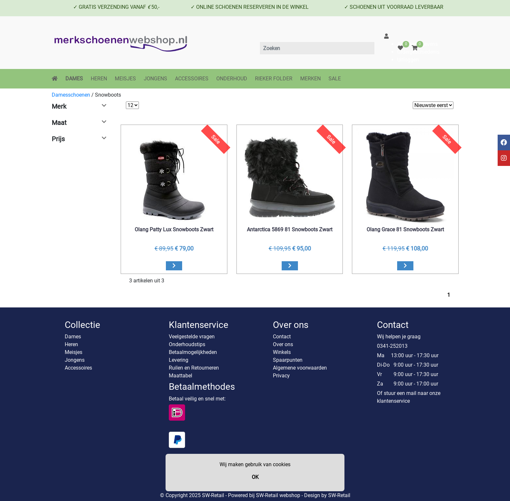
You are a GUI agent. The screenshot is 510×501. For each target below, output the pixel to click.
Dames (73, 336)
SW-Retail (339, 495)
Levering (178, 360)
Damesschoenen (71, 95)
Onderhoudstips (187, 344)
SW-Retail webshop (278, 495)
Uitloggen (408, 60)
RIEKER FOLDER (273, 78)
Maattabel (180, 375)
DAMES (74, 78)
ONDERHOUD (231, 78)
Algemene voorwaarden (300, 368)
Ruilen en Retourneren (194, 368)
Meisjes (73, 352)
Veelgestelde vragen (192, 336)
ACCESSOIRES (191, 78)
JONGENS (155, 78)
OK (255, 477)
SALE (335, 78)
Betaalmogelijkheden (193, 352)
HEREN (99, 78)
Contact (282, 336)
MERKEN (310, 78)
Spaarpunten (287, 360)
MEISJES (125, 78)
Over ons (283, 344)
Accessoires (78, 368)
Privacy (281, 375)
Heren (71, 344)
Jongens (75, 360)
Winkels (282, 352)
